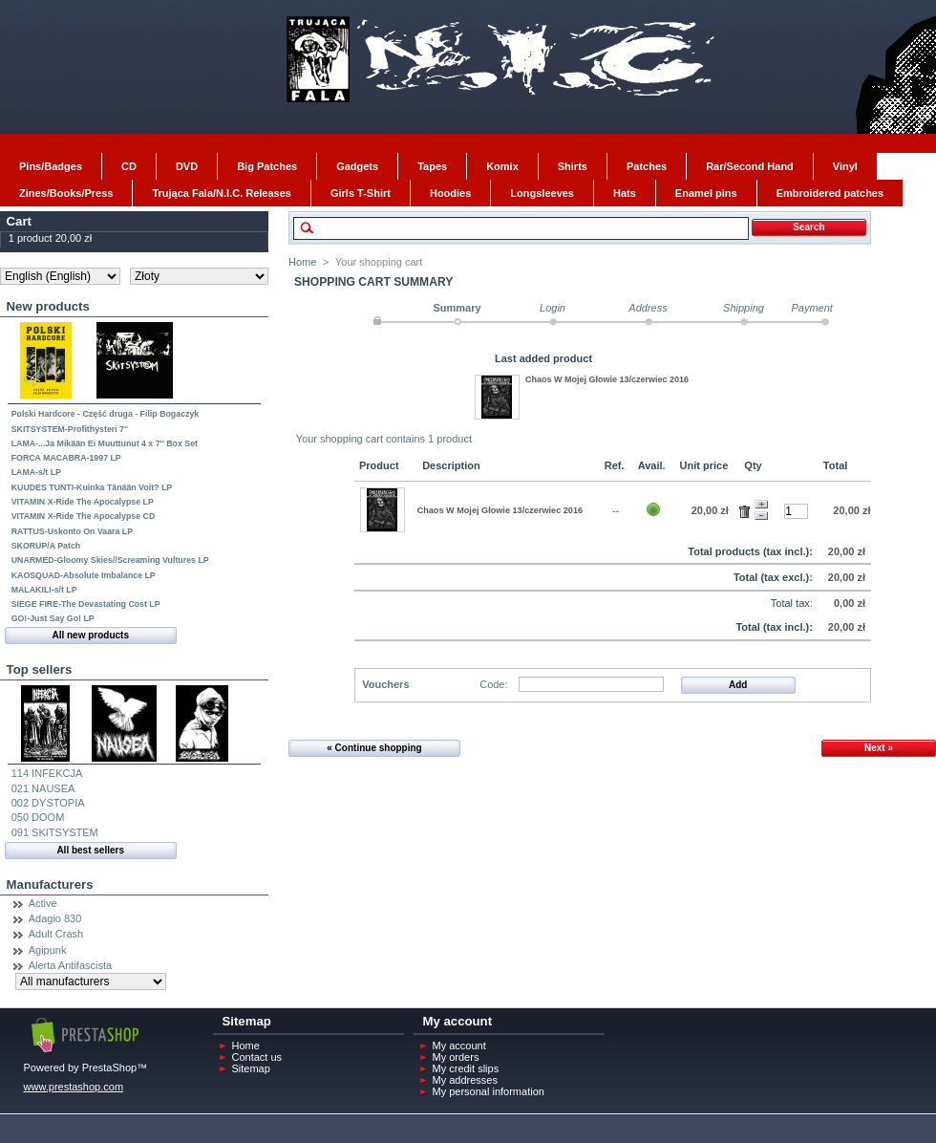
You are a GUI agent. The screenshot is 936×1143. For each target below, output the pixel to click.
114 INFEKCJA (47, 773)
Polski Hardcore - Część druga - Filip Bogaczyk (105, 414)
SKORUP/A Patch (46, 545)
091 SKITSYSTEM (54, 832)
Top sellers (40, 669)
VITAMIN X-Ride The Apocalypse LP (82, 502)
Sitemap (251, 1068)
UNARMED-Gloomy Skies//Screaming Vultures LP (110, 560)
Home (302, 262)
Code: (493, 684)
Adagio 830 (55, 918)
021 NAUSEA (43, 788)
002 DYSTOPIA (48, 803)
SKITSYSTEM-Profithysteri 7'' (69, 429)
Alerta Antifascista (70, 965)
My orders (456, 1057)
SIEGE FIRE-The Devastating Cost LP (85, 604)
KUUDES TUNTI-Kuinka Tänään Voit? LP (91, 487)
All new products (90, 635)
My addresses (465, 1080)
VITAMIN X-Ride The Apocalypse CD (83, 516)
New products (48, 306)
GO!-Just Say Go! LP (53, 618)
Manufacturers (50, 884)
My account (459, 1045)
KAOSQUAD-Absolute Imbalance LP (83, 575)
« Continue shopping (374, 748)
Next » (878, 748)
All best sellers (90, 850)
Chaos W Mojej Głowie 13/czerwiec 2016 (607, 379)
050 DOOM (38, 817)
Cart (19, 221)
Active (43, 903)
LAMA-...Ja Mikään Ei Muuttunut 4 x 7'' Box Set (104, 443)
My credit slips (466, 1068)
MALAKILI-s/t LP (44, 589)
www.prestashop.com (74, 1086)
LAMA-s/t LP (36, 472)
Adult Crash (56, 933)
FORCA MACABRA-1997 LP (66, 458)
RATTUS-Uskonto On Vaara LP (72, 531)
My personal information (488, 1091)
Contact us (257, 1057)
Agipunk (48, 950)
